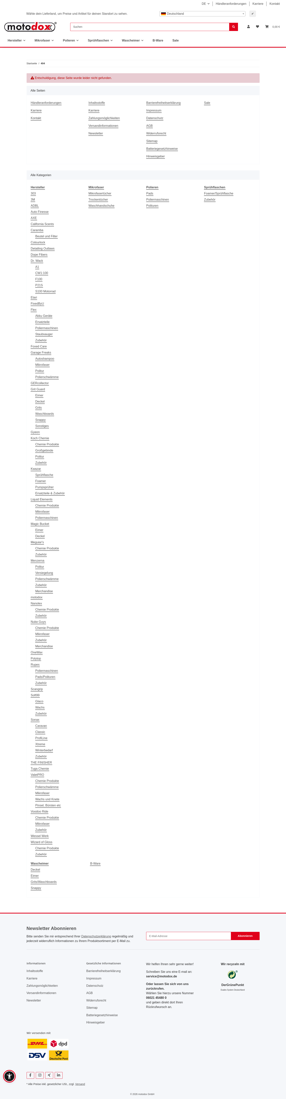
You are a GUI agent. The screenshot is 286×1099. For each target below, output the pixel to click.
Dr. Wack (37, 260)
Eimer (39, 395)
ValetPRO (37, 774)
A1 (37, 266)
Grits (38, 407)
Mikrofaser (42, 364)
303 (33, 193)
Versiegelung (44, 572)
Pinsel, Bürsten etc (48, 805)
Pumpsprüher (44, 487)
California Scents (42, 224)
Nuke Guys (38, 621)
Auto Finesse (40, 211)
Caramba (37, 230)
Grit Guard (38, 389)
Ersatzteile (42, 322)
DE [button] (204, 3)
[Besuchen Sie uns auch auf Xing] (49, 1075)
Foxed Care (39, 346)
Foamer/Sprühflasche (218, 193)
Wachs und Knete (47, 799)
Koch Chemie (40, 438)
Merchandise (44, 591)
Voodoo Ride (39, 811)
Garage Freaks (41, 352)
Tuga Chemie (40, 768)
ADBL (35, 205)
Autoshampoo (44, 358)
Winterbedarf (44, 750)
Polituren (152, 205)
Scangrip (37, 689)
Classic (40, 732)
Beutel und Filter (46, 236)
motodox (36, 597)
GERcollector (40, 383)
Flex (34, 309)
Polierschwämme (47, 377)
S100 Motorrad (45, 291)
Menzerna (37, 560)
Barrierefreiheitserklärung (163, 102)
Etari (34, 297)
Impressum (153, 110)
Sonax (35, 719)
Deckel (40, 401)
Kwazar (36, 468)
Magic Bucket (40, 524)
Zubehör (41, 340)
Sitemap (152, 141)
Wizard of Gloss (41, 842)
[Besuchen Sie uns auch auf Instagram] (40, 1075)
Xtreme (40, 744)
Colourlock (38, 242)
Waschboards (44, 413)
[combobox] (202, 13)
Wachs (40, 707)
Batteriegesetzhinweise (162, 148)
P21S (39, 285)
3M (33, 199)
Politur (39, 371)
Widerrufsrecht (156, 133)
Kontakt (275, 3)
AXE (34, 218)
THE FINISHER (41, 762)
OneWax (37, 652)
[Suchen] (149, 27)
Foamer (40, 481)
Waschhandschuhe (102, 205)
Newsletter (96, 133)
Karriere (258, 3)
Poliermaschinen (46, 328)
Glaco (39, 701)
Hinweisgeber (155, 156)
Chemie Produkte (47, 444)
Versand (80, 1084)
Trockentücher (98, 199)
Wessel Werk (40, 836)
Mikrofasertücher (100, 193)
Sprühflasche (44, 475)
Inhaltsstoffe (97, 102)
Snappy (40, 419)
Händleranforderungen (231, 3)
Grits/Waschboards (44, 881)
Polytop (36, 658)
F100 (38, 279)
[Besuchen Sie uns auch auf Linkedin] (59, 1075)
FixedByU (37, 303)
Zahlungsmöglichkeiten (104, 118)
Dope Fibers (39, 254)
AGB (149, 125)
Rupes (35, 664)
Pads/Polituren (45, 676)
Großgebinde (44, 450)
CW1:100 (41, 273)
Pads (149, 193)
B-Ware (95, 863)
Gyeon (35, 432)
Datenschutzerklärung (96, 936)
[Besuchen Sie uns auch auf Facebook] (30, 1075)
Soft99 (35, 695)
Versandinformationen (103, 125)
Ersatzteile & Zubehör (50, 493)
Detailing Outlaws (43, 248)
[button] (248, 27)
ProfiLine (41, 738)
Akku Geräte (43, 315)
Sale (175, 40)
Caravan (41, 725)
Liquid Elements (42, 499)
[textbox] (202, 13)
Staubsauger (44, 334)
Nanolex (36, 603)
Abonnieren (245, 935)
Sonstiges (42, 426)
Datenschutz (154, 118)
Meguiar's (37, 542)
